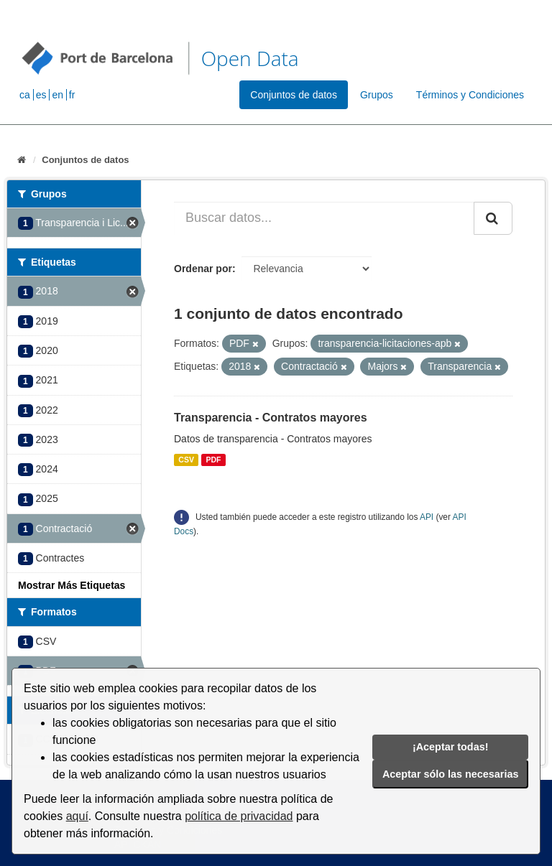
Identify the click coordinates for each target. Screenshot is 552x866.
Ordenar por (203, 268)
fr (72, 95)
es (41, 95)
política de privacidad (239, 816)
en (57, 95)
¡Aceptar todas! (451, 747)
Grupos (376, 95)
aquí (77, 816)
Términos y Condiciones (470, 95)
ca (24, 95)
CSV (186, 459)
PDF (213, 459)
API (426, 517)
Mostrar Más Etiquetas (71, 585)
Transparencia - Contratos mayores (270, 417)
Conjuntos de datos (293, 95)
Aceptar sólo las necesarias (450, 774)
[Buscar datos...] (324, 218)
